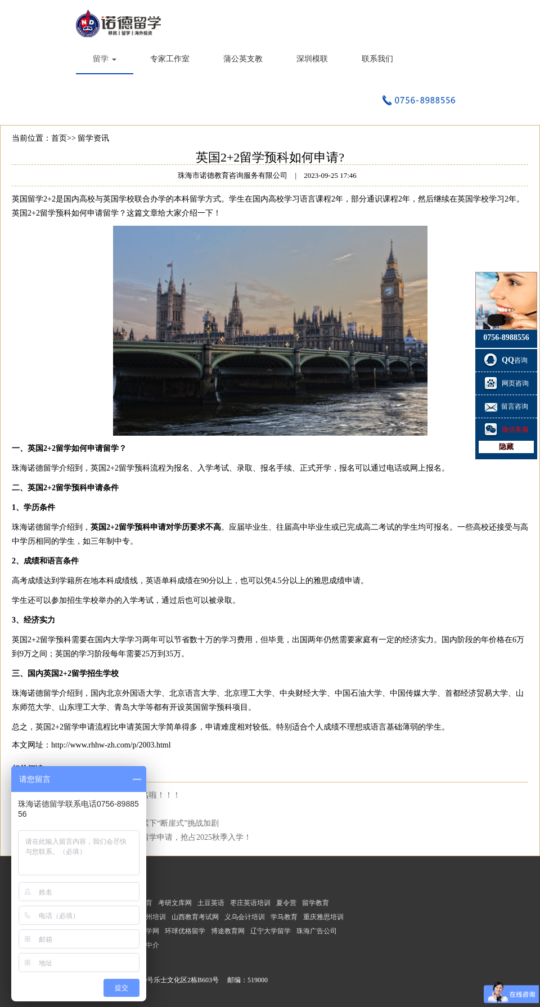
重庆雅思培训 (323, 917)
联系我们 (377, 59)
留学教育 (315, 903)
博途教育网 (228, 931)
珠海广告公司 (316, 931)
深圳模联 (312, 59)
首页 (59, 138)
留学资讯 (93, 138)
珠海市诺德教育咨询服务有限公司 (121, 22)
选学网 (149, 931)
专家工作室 (170, 59)
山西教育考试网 (195, 917)
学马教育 (284, 917)
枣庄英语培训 (250, 903)
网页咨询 (506, 383)
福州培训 (152, 917)
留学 (104, 59)
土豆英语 (210, 903)
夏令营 (286, 903)
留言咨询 (506, 406)
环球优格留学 (185, 931)
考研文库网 (175, 903)
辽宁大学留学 (270, 931)
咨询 (506, 360)
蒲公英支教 (243, 59)
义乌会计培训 (244, 917)
